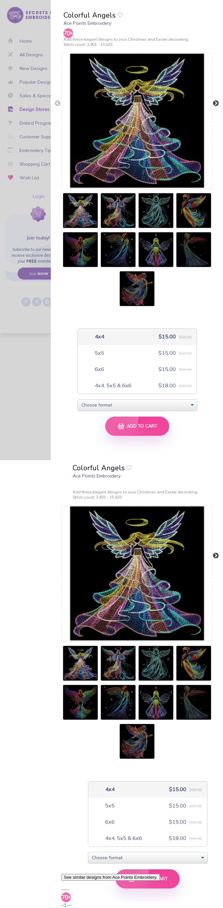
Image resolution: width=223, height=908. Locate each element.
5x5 (98, 353)
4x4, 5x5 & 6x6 (112, 385)
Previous (57, 103)
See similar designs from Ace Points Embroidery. (110, 877)
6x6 (98, 369)
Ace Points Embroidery (87, 23)
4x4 (98, 337)
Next (216, 103)
